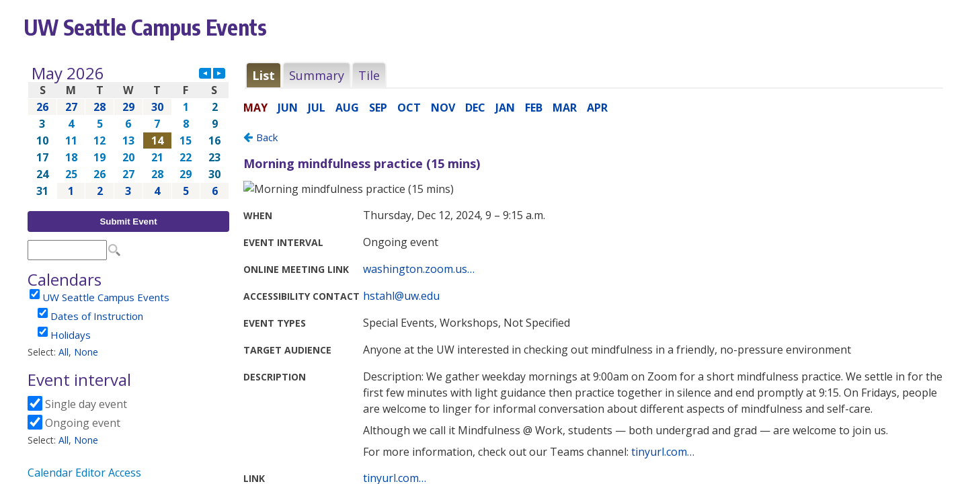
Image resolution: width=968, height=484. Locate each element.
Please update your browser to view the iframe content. (128, 132)
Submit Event (128, 221)
